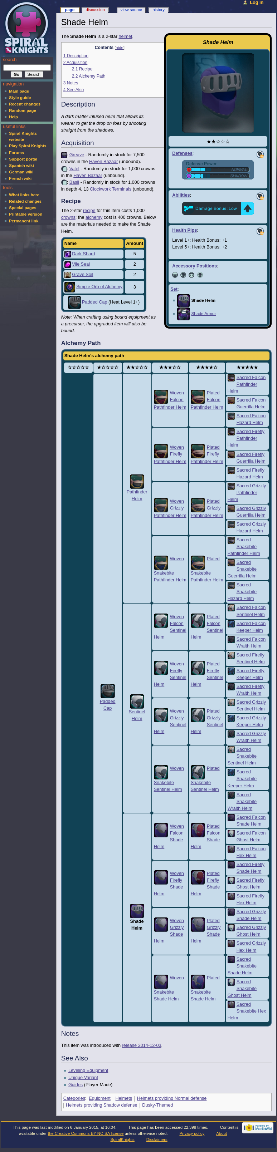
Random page (22, 110)
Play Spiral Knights (27, 146)
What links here (24, 195)
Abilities (181, 195)
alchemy (94, 217)
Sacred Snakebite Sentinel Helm (242, 756)
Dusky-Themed (157, 1105)
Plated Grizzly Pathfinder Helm (207, 508)
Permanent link (23, 221)
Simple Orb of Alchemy (99, 286)
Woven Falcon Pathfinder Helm (170, 400)
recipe (89, 210)
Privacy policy (191, 1133)
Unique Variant (83, 1077)
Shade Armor (203, 313)
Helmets (124, 1098)
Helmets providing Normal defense (172, 1098)
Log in (256, 2)
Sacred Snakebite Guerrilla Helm (242, 569)
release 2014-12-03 (141, 1045)
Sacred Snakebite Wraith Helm (242, 801)
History (158, 10)
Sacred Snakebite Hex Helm (247, 1011)
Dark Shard (83, 253)
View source (131, 10)
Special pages (22, 208)
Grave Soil (82, 274)
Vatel (74, 168)
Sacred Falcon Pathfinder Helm (247, 384)
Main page (19, 91)
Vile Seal (81, 264)
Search (9, 59)
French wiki (20, 178)
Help (13, 117)
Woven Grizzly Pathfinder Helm (170, 508)
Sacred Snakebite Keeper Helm (242, 778)
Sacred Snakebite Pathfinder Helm (244, 546)
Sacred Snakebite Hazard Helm (242, 591)
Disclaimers (156, 1139)
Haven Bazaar (103, 161)
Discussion (95, 10)
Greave (76, 154)
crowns (68, 217)
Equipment (100, 1098)
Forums (16, 153)
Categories (74, 1098)
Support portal (23, 159)
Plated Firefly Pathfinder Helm (207, 454)
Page (69, 10)
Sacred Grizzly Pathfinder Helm (247, 492)
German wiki (21, 172)
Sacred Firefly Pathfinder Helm (246, 438)
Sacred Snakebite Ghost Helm (242, 988)
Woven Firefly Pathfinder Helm (170, 454)
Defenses (182, 153)
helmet (125, 36)
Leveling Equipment (88, 1070)
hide (119, 47)
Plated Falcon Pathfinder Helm (207, 400)
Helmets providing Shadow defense (101, 1105)
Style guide (20, 97)
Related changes (25, 201)
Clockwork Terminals (110, 189)
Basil (74, 182)
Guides (75, 1084)
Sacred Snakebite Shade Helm (242, 966)
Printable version (25, 214)
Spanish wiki (21, 165)
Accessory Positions (194, 266)
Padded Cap (94, 302)
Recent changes (24, 104)
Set (174, 289)
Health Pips (184, 230)
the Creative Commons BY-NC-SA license (86, 1133)
